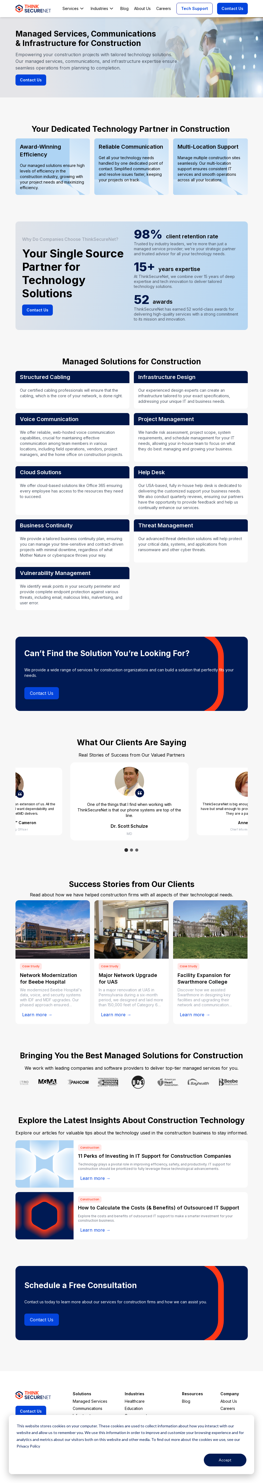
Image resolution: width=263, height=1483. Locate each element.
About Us (228, 1401)
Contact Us (232, 8)
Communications (87, 1408)
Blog (186, 1401)
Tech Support (194, 8)
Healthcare (135, 1401)
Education (134, 1408)
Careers (227, 1408)
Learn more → (37, 1014)
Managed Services (90, 1401)
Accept (225, 1460)
